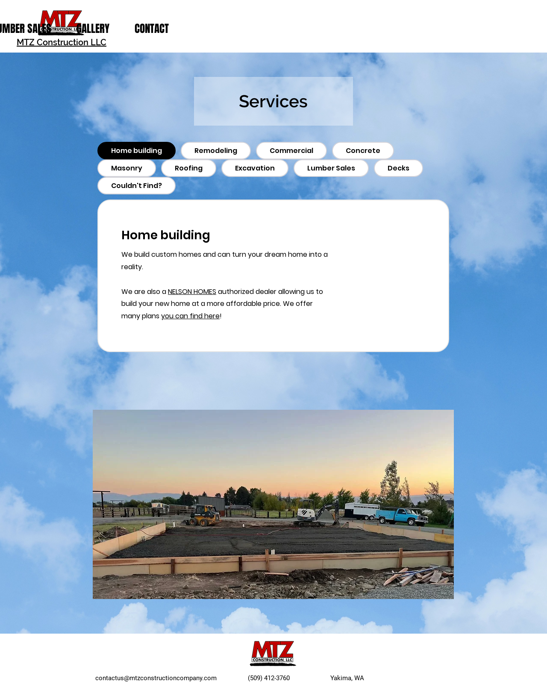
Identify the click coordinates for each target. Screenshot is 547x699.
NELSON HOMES (192, 292)
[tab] (136, 150)
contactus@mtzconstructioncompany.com (156, 678)
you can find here (190, 316)
